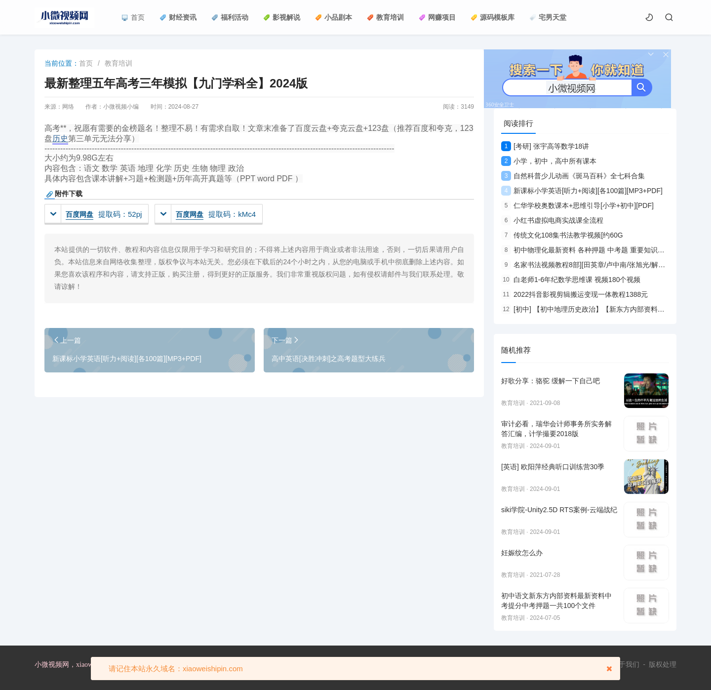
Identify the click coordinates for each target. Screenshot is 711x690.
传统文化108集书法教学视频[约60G (562, 235)
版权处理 (662, 664)
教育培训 (385, 17)
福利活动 (229, 17)
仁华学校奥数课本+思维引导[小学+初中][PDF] (577, 205)
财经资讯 (178, 17)
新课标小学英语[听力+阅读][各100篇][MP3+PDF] (126, 359)
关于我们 (625, 664)
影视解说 (281, 17)
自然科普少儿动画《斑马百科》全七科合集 (573, 176)
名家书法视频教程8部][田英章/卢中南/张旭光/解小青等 (590, 265)
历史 (60, 138)
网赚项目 (437, 17)
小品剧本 (333, 17)
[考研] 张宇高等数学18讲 (545, 146)
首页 (133, 17)
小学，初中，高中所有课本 (548, 161)
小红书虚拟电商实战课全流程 (552, 220)
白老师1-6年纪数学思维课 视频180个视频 (570, 280)
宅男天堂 (547, 17)
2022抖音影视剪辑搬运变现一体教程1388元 (574, 294)
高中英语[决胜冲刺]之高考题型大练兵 (329, 359)
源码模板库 (492, 17)
